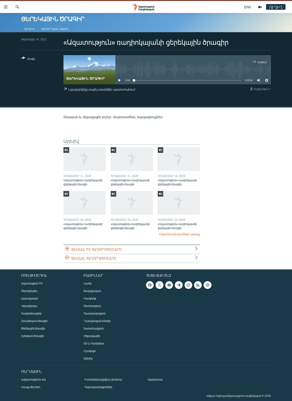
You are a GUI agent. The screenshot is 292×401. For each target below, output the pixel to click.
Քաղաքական (92, 291)
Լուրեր (88, 283)
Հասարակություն (94, 313)
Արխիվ (29, 29)
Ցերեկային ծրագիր (33, 328)
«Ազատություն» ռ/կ (33, 379)
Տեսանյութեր (29, 291)
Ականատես (155, 379)
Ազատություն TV (32, 283)
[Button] (28, 59)
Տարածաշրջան (94, 328)
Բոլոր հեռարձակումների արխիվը (179, 234)
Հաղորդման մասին (55, 29)
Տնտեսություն (92, 306)
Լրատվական (29, 298)
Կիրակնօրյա (29, 306)
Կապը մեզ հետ (30, 387)
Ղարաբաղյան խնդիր (97, 321)
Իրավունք (90, 298)
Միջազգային (92, 336)
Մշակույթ (90, 351)
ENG (247, 7)
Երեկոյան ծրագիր (32, 336)
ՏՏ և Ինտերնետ (94, 343)
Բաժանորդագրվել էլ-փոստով (103, 379)
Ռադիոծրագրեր (31, 313)
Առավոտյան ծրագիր (34, 321)
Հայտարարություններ (98, 387)
